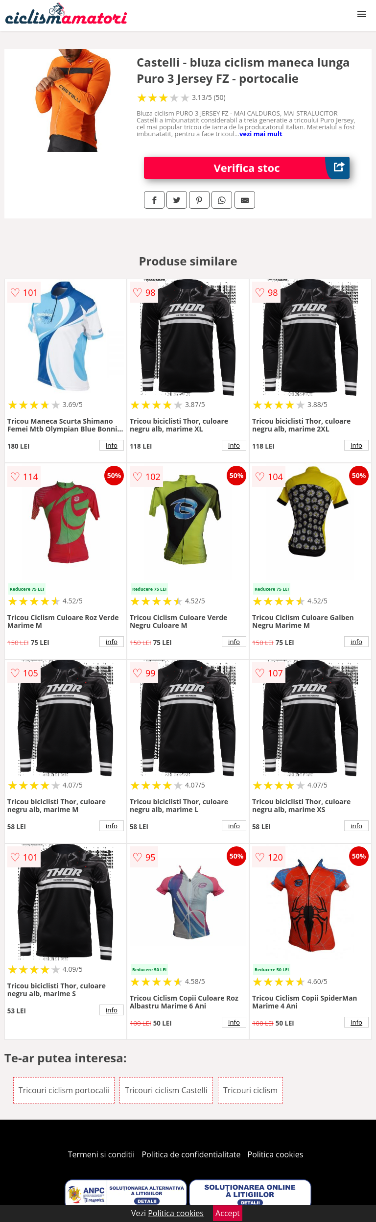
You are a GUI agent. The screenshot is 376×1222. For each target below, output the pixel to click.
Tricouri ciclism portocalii (64, 1090)
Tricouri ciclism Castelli (166, 1090)
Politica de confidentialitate (191, 1154)
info (112, 445)
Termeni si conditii (101, 1154)
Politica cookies (276, 1154)
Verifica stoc (282, 168)
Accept (227, 1213)
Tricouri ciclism (250, 1090)
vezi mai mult (260, 133)
